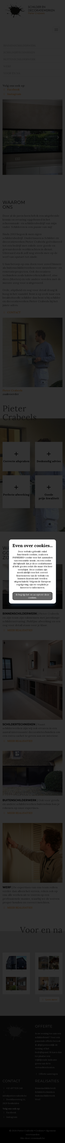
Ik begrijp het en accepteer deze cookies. (32, 596)
